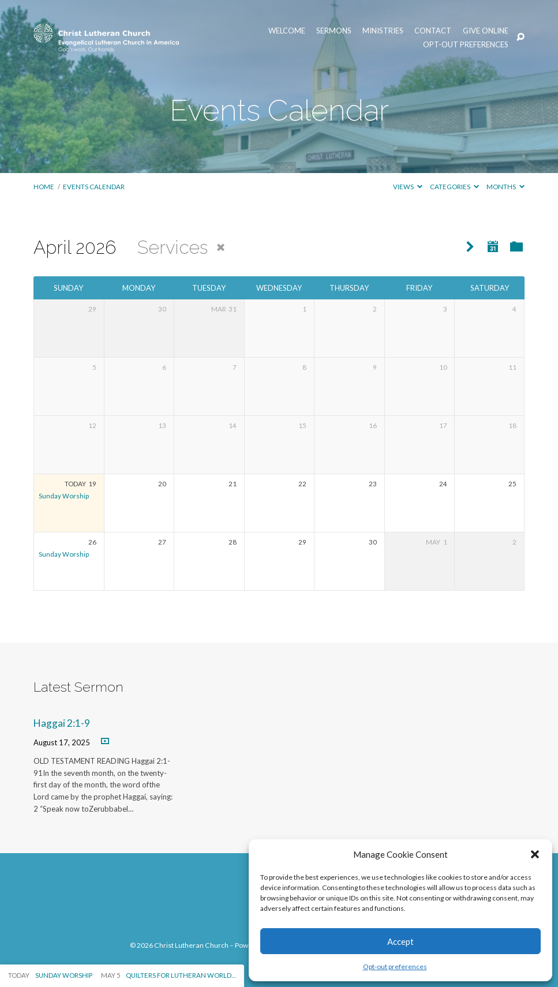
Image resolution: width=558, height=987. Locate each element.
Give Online (485, 31)
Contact (432, 31)
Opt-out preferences (395, 966)
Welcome (286, 31)
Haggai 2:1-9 (61, 723)
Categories (454, 186)
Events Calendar (94, 186)
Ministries (382, 31)
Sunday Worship (64, 496)
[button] (535, 854)
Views (407, 186)
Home (43, 186)
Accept (400, 941)
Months (505, 186)
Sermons (333, 31)
